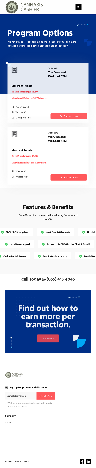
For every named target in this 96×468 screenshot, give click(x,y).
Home (8, 424)
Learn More (48, 341)
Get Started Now (69, 118)
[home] (24, 7)
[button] (79, 7)
